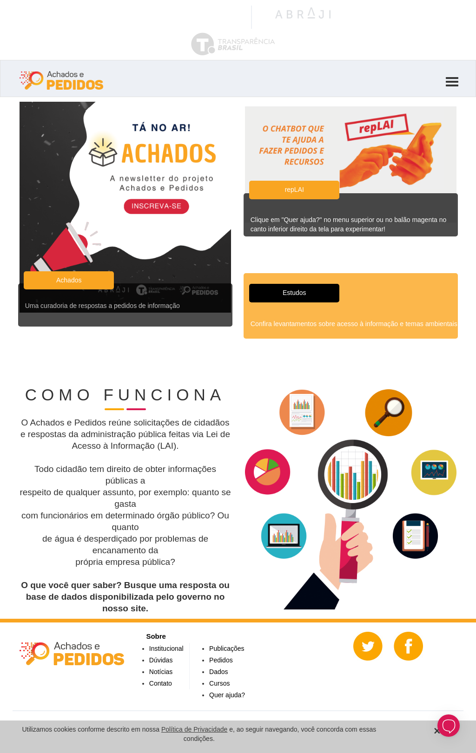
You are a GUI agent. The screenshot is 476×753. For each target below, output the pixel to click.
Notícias (161, 671)
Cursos (219, 683)
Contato (160, 683)
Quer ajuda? (227, 695)
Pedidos (221, 660)
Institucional (166, 648)
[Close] (437, 731)
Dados (218, 671)
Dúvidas (161, 660)
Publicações (227, 648)
